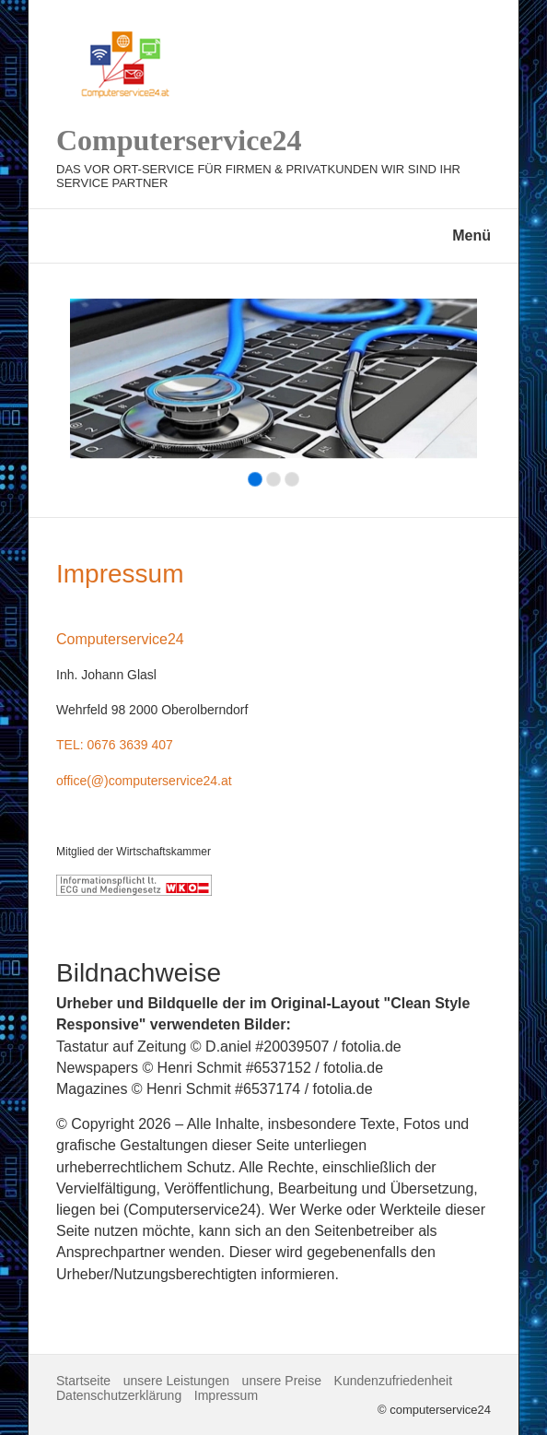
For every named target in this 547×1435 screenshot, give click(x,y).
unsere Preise (281, 1380)
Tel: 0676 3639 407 (114, 744)
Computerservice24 (179, 140)
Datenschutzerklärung (118, 1395)
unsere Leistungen (176, 1380)
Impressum (226, 1395)
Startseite (83, 1380)
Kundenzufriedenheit (393, 1380)
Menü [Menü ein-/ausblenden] (471, 235)
